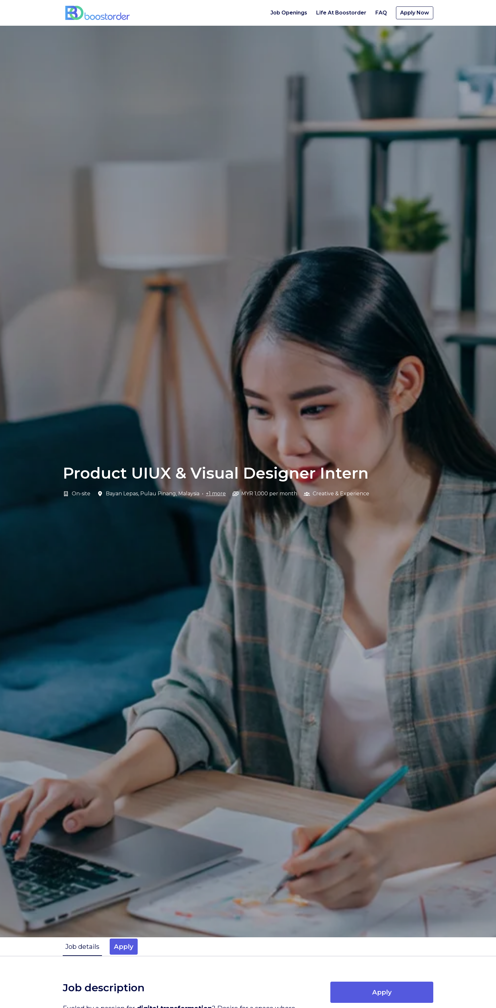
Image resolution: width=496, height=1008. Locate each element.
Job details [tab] (82, 946)
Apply (382, 992)
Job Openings (289, 13)
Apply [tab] (123, 946)
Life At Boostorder (341, 13)
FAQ (381, 13)
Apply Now (414, 13)
